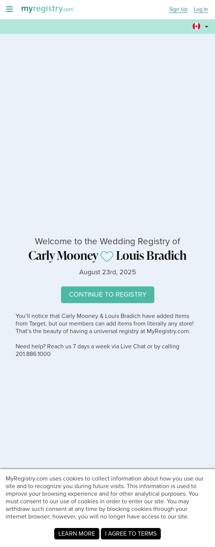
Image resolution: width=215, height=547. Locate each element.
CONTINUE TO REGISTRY (107, 294)
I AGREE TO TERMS (131, 533)
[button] (202, 23)
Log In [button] (201, 9)
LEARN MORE (76, 533)
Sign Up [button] (178, 9)
